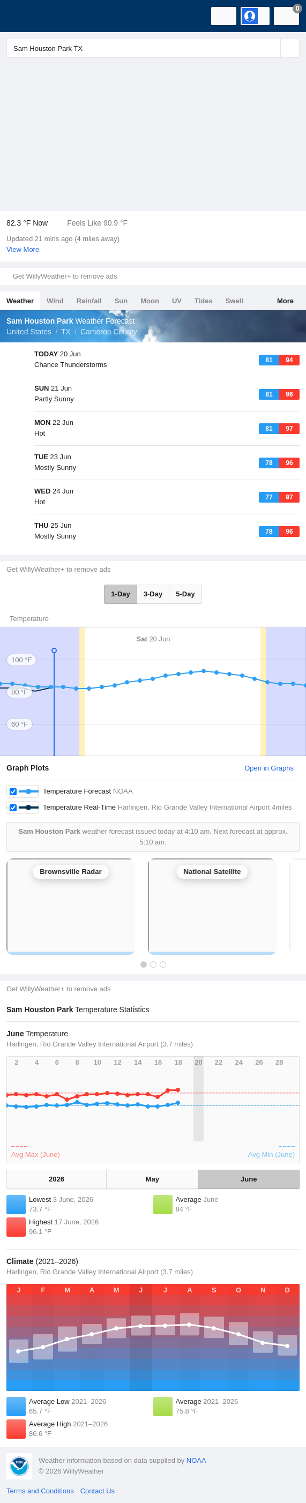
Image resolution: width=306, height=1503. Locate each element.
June (249, 1179)
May (152, 1179)
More (285, 301)
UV (177, 301)
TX (66, 331)
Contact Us (97, 1491)
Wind (55, 301)
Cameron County (108, 331)
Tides (204, 301)
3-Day (153, 594)
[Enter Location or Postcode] (153, 48)
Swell (234, 301)
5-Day (185, 594)
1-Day (120, 594)
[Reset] (271, 48)
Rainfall (89, 301)
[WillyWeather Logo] (24, 16)
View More (22, 249)
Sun (121, 301)
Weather (20, 301)
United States (28, 331)
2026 (56, 1179)
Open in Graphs (269, 768)
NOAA (196, 1460)
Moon (149, 301)
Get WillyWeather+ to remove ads (65, 276)
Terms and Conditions (40, 1491)
